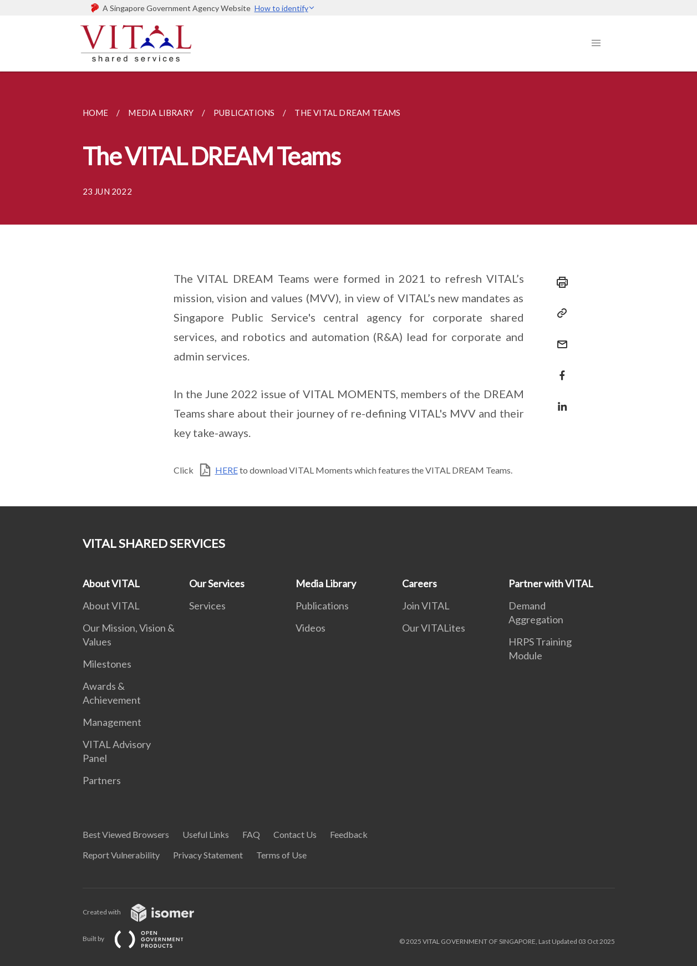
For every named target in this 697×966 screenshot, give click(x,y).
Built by (142, 938)
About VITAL (111, 583)
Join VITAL (426, 605)
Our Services (217, 583)
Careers (419, 583)
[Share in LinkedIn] (558, 399)
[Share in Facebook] (558, 368)
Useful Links (205, 834)
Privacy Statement (208, 855)
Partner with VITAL (550, 583)
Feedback (349, 834)
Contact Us (295, 834)
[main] (348, 289)
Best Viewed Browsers (126, 834)
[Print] (558, 282)
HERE (226, 470)
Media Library (326, 583)
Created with (147, 912)
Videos (310, 628)
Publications (322, 605)
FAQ (251, 834)
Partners (102, 780)
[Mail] (558, 337)
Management (112, 722)
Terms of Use (281, 855)
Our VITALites (433, 628)
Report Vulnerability (121, 855)
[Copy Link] (558, 313)
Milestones (107, 664)
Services (207, 605)
